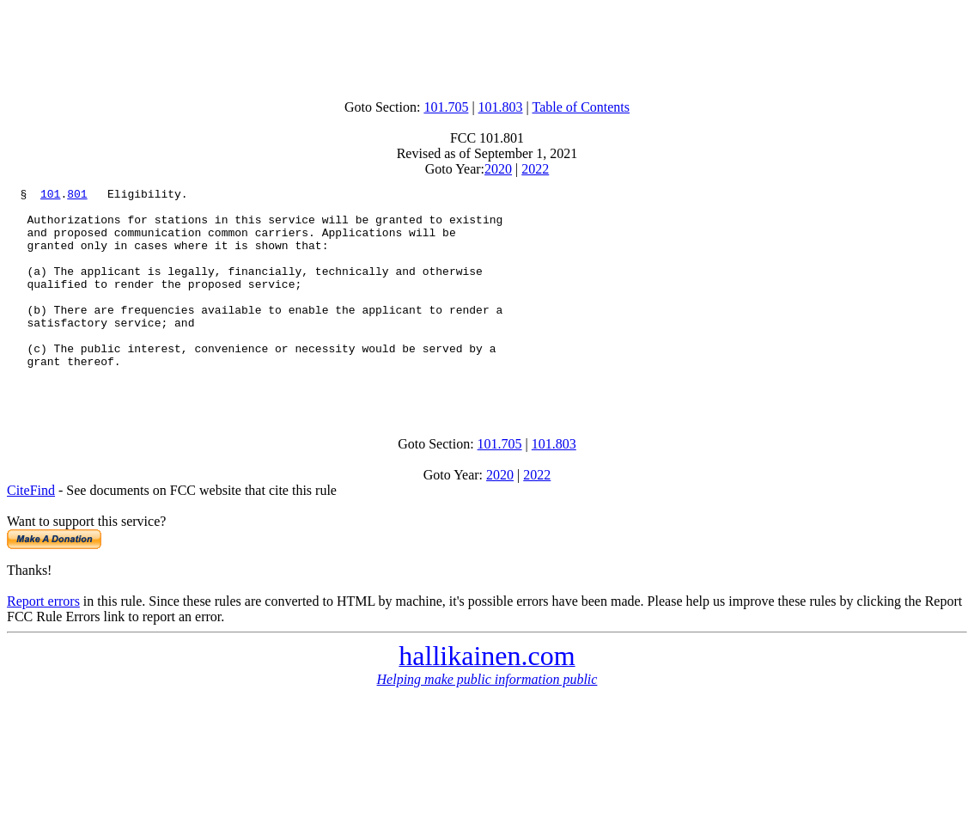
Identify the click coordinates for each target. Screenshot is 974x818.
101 (50, 196)
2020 (498, 169)
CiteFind (31, 531)
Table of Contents (581, 107)
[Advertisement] (487, 45)
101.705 (445, 107)
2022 (535, 169)
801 (77, 196)
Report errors (43, 642)
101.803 (500, 107)
